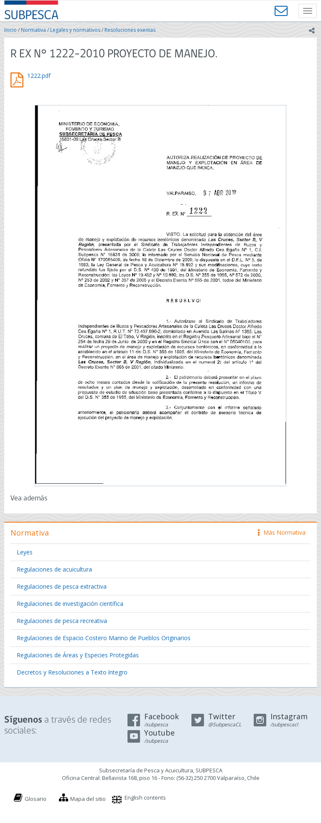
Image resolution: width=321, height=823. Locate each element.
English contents (145, 797)
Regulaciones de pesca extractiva (62, 586)
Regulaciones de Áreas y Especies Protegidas (78, 655)
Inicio (10, 29)
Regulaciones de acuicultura (54, 569)
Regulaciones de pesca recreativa (62, 621)
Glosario (35, 798)
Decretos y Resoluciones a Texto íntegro (72, 672)
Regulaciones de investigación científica (70, 604)
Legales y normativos (75, 29)
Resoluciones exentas (129, 29)
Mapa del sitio (88, 798)
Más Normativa (282, 532)
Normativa (33, 29)
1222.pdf (39, 75)
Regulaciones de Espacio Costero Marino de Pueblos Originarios (104, 638)
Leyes (25, 552)
